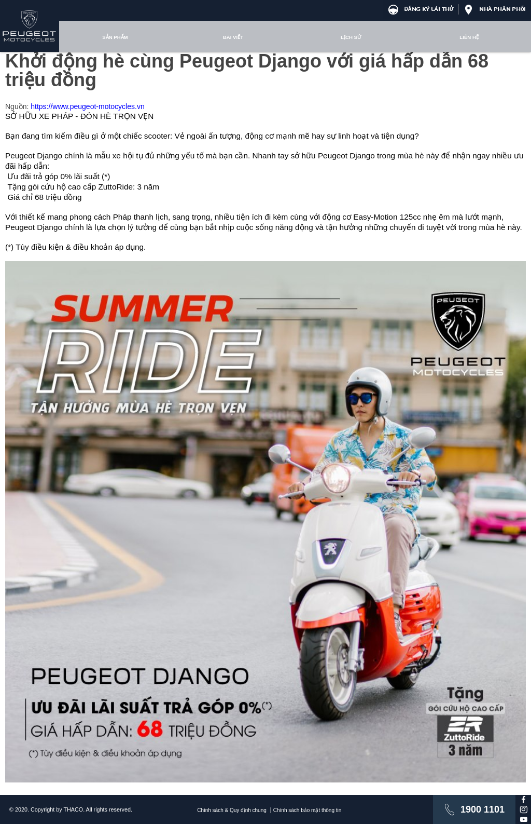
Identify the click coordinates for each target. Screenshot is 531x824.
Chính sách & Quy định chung (226, 810)
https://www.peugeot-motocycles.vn (87, 106)
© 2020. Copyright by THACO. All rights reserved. (70, 810)
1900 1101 (482, 809)
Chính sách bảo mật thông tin (315, 810)
